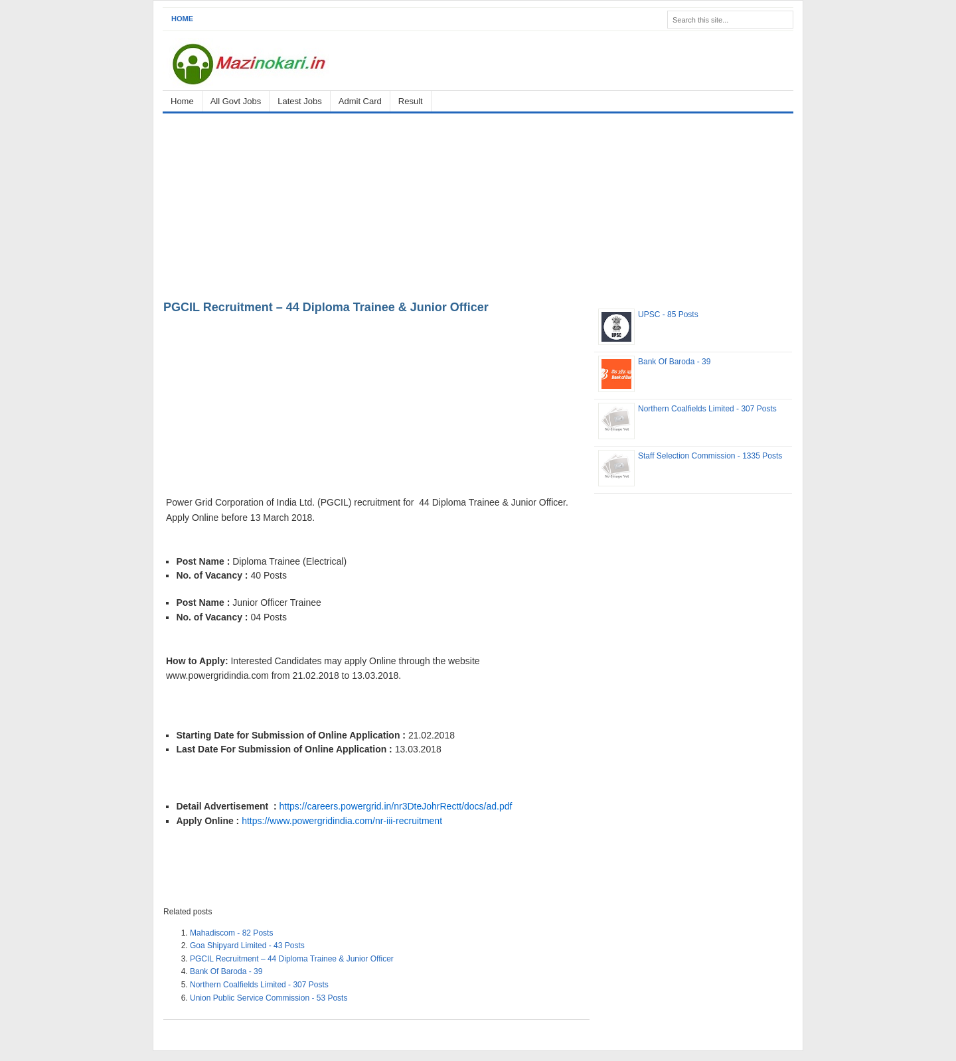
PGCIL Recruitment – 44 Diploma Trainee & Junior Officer (326, 307)
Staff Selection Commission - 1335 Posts (710, 455)
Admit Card (360, 101)
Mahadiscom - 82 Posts (231, 933)
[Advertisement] (478, 204)
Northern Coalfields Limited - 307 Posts (259, 984)
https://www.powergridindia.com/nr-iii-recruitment (342, 820)
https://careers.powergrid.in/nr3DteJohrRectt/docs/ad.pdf (395, 806)
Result (410, 101)
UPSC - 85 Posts (668, 314)
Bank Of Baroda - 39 (226, 971)
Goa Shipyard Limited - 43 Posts (247, 945)
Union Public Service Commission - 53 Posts (268, 998)
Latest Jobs (300, 101)
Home (182, 19)
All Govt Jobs (236, 101)
